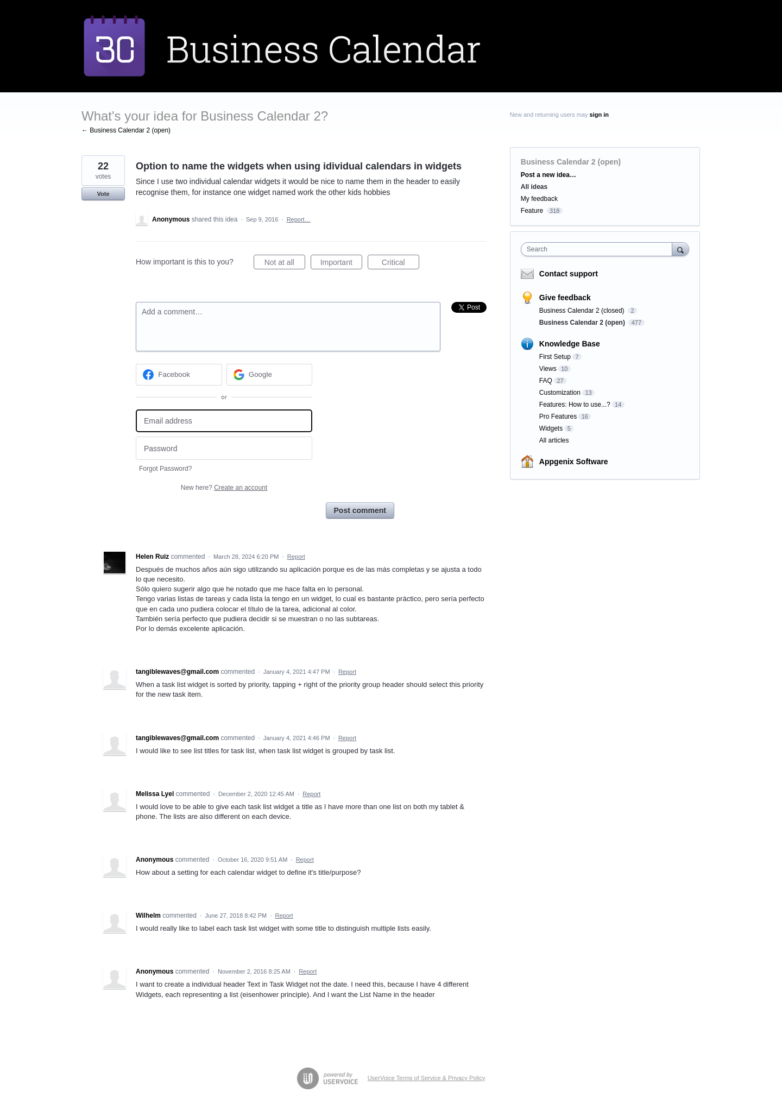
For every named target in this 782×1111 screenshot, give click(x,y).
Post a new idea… (548, 175)
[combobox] (599, 249)
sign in (599, 114)
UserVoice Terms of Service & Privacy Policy (426, 1078)
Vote (103, 194)
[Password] (224, 448)
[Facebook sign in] (179, 375)
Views (548, 369)
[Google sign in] (269, 375)
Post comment (360, 510)
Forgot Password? (165, 468)
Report (296, 556)
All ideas (534, 187)
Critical (400, 264)
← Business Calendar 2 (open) (126, 130)
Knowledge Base (569, 343)
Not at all (284, 264)
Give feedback (565, 297)
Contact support (568, 273)
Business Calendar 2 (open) (571, 161)
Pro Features (558, 416)
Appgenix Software (573, 461)
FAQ (545, 380)
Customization (560, 392)
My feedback (539, 199)
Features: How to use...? (574, 404)
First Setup (555, 357)
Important (341, 264)
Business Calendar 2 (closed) (582, 310)
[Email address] (224, 421)
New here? (224, 487)
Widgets (551, 428)
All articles (554, 440)
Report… (299, 219)
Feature (532, 210)
